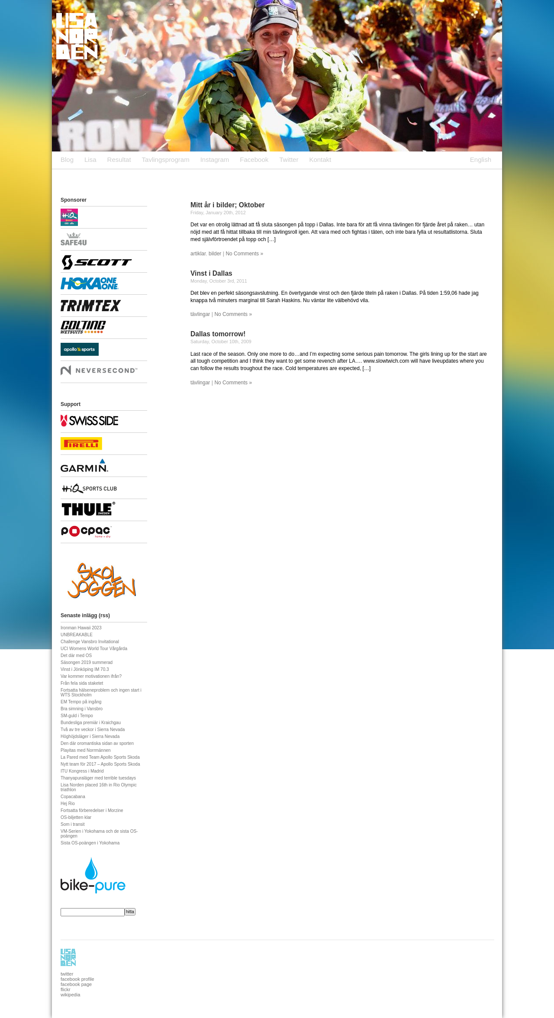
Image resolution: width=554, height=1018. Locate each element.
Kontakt (320, 159)
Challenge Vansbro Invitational (90, 641)
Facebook (254, 159)
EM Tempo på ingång (81, 701)
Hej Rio (68, 803)
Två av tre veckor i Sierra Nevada (93, 729)
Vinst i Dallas (211, 273)
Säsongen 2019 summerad (87, 662)
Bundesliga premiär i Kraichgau (91, 722)
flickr (66, 989)
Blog (67, 159)
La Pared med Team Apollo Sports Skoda (100, 757)
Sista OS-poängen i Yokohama (90, 843)
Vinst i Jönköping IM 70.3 (85, 669)
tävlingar (200, 314)
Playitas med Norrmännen (86, 750)
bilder (215, 254)
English (480, 159)
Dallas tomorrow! (217, 334)
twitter (67, 973)
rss (104, 615)
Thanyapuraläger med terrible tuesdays (98, 778)
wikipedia (70, 994)
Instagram (214, 159)
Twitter (288, 159)
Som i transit (73, 824)
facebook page (76, 984)
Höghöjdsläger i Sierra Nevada (90, 736)
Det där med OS (76, 655)
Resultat (119, 159)
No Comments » (244, 254)
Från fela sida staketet (82, 683)
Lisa (90, 159)
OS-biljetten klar (76, 817)
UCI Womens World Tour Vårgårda (94, 648)
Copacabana (73, 796)
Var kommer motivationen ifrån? (91, 676)
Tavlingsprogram (166, 159)
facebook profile (77, 979)
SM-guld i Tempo (77, 715)
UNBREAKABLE (77, 634)
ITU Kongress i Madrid (82, 771)
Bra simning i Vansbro (82, 708)
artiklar (198, 254)
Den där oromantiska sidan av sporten (97, 743)
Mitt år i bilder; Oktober (227, 205)
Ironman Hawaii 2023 (81, 627)
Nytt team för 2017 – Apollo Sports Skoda (100, 764)
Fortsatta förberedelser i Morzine (92, 810)
